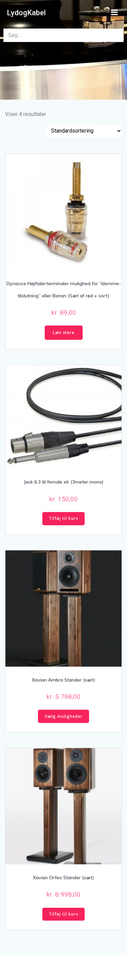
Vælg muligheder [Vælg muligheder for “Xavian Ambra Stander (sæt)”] (64, 716)
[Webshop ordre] (83, 131)
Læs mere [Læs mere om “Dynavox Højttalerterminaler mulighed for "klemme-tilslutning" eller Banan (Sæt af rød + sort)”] (64, 332)
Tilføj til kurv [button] (63, 518)
